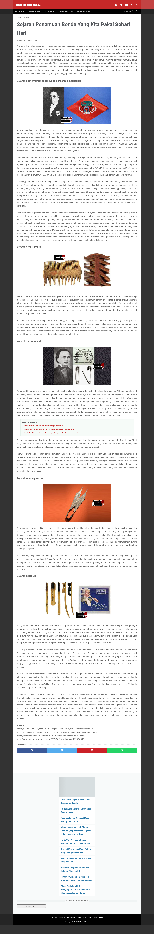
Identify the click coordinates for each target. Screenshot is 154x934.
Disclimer (62, 926)
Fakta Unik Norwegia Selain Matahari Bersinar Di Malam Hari (119, 83)
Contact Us (71, 926)
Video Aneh (52, 8)
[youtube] (124, 2)
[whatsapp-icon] (135, 2)
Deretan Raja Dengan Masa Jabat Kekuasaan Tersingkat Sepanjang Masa (49, 517)
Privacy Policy (81, 926)
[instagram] (130, 2)
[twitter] (119, 2)
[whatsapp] (87, 903)
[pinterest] (67, 903)
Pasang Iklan (85, 8)
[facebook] (114, 2)
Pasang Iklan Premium (95, 926)
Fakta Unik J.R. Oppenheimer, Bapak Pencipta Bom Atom (43, 513)
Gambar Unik (68, 8)
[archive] (119, 156)
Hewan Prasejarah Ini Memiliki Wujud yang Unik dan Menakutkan (121, 124)
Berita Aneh (35, 8)
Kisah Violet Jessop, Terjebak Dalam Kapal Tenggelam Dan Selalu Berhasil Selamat (52, 520)
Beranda (21, 8)
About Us (54, 926)
